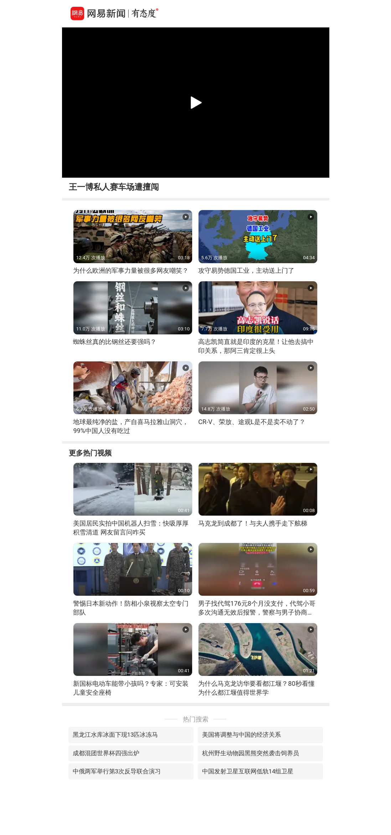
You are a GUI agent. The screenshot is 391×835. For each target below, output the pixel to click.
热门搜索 (196, 719)
